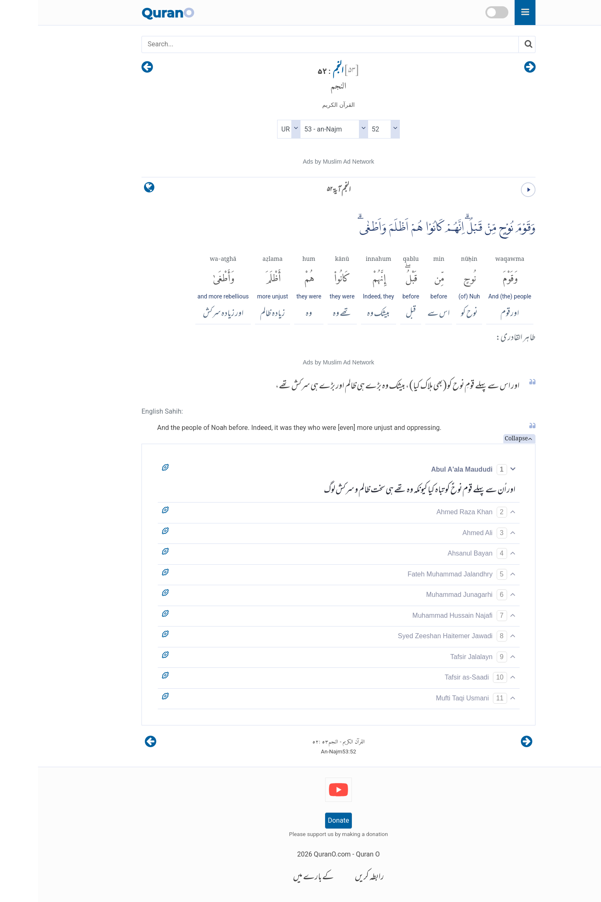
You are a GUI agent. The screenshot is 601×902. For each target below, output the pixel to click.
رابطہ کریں (331, 878)
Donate (300, 820)
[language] (111, 189)
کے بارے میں (275, 878)
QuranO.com (294, 854)
